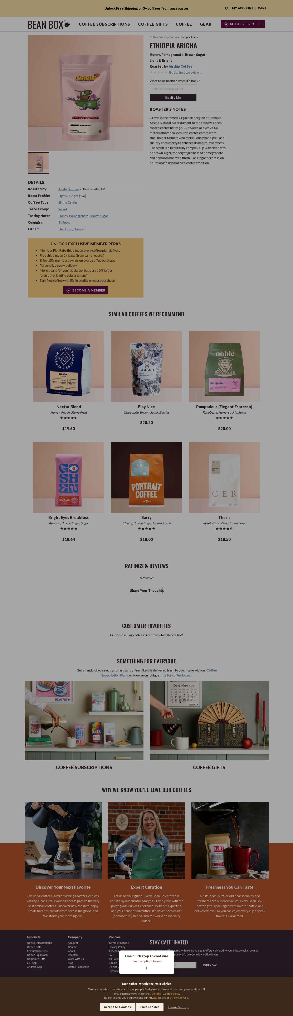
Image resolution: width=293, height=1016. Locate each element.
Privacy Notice (157, 997)
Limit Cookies (149, 1007)
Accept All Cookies (117, 1007)
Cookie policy (171, 993)
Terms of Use (180, 997)
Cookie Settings (178, 1007)
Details (156, 993)
